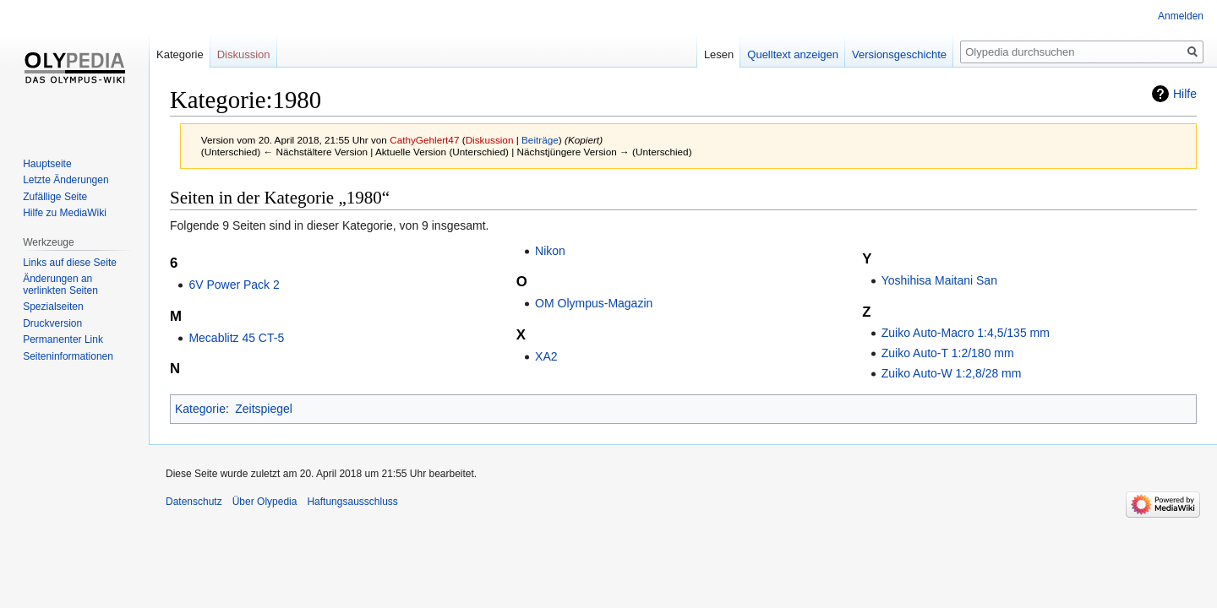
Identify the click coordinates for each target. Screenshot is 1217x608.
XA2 (546, 356)
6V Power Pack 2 (233, 284)
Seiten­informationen (68, 356)
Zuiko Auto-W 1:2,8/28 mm (951, 373)
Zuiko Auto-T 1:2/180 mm (947, 353)
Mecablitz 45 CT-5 (236, 338)
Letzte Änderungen (65, 180)
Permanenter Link (63, 339)
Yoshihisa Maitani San (939, 280)
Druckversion (52, 323)
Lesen (719, 54)
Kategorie (200, 408)
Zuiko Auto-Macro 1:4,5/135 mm (965, 332)
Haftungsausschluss (352, 502)
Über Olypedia (264, 502)
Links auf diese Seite (70, 263)
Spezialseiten (53, 306)
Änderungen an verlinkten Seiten (60, 284)
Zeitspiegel (263, 408)
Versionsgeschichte (899, 54)
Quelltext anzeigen (792, 54)
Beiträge (540, 139)
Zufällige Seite (55, 197)
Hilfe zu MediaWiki (64, 213)
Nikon (550, 251)
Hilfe (1185, 93)
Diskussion (490, 139)
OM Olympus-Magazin (593, 303)
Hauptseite (47, 164)
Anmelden (1180, 16)
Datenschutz (194, 502)
